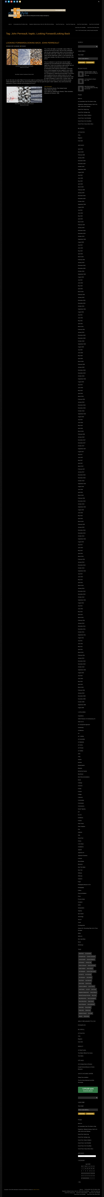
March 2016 (81, 495)
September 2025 (82, 169)
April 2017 (80, 463)
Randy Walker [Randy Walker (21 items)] (88, 1007)
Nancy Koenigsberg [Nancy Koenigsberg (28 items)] (92, 998)
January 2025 (81, 192)
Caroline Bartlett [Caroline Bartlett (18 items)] (82, 959)
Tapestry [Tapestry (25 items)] (80, 1016)
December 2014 (82, 530)
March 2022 (81, 291)
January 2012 (81, 623)
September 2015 (82, 507)
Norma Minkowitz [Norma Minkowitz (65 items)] (91, 1004)
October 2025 (81, 166)
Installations (81, 846)
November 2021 (82, 303)
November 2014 (82, 533)
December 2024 (82, 195)
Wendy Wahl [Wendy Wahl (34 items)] (86, 1016)
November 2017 (82, 443)
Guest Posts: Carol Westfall (94, 24)
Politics (79, 890)
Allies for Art (81, 721)
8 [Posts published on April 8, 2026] (85, 1170)
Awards (79, 759)
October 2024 (81, 201)
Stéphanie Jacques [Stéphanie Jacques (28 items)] (83, 1013)
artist (79, 753)
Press (79, 896)
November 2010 (82, 664)
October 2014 (81, 536)
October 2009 (81, 701)
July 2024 (80, 210)
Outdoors (80, 878)
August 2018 (81, 416)
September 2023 (82, 239)
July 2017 (80, 454)
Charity (79, 788)
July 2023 (80, 245)
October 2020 (81, 341)
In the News (81, 843)
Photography (81, 887)
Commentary (81, 800)
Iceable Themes (36, 1189)
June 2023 (80, 248)
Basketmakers (81, 765)
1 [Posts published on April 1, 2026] (85, 1168)
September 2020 (82, 344)
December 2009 (82, 696)
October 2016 (81, 480)
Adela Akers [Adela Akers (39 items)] (81, 953)
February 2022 (81, 294)
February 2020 (81, 364)
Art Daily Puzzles (82, 1050)
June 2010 (80, 678)
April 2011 (80, 649)
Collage (80, 794)
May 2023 (80, 250)
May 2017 (80, 460)
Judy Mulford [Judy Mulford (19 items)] (89, 977)
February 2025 (81, 189)
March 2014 (81, 556)
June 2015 (80, 512)
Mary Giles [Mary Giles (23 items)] (94, 995)
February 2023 (81, 259)
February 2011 (81, 655)
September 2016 (82, 483)
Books (79, 779)
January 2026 (81, 157)
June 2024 (80, 213)
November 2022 (82, 268)
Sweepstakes (81, 907)
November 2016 (82, 477)
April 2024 (80, 218)
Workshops (80, 945)
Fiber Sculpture (81, 826)
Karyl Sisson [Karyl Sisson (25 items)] (81, 980)
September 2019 (82, 378)
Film (79, 829)
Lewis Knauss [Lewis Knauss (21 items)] (81, 989)
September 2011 (82, 635)
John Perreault (48, 86)
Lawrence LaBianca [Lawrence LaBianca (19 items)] (83, 986)
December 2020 (82, 335)
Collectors (80, 797)
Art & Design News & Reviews (85, 1064)
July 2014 (80, 544)
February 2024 (81, 224)
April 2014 (80, 553)
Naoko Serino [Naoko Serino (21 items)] (91, 1001)
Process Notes (81, 899)
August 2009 (81, 707)
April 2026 (80, 149)
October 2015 (81, 504)
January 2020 (81, 367)
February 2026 (81, 154)
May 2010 (80, 681)
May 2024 (80, 216)
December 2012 (82, 591)
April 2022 (80, 288)
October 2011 (81, 632)
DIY (79, 811)
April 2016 (80, 492)
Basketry (80, 768)
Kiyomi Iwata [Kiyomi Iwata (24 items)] (81, 983)
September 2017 (82, 448)
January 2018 (81, 437)
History (79, 841)
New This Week (81, 867)
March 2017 (81, 466)
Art (78, 733)
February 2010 (81, 690)
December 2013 (82, 565)
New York (80, 870)
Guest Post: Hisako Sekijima (82, 24)
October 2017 (81, 445)
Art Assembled (81, 739)
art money (80, 745)
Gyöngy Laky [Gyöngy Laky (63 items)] (88, 962)
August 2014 (81, 541)
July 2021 (80, 314)
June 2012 (80, 608)
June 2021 (80, 317)
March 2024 (81, 221)
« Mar (79, 1182)
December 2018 (82, 405)
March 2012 (81, 617)
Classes (80, 791)
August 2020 (81, 346)
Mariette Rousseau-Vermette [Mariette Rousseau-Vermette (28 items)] (84, 995)
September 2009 (82, 704)
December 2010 (82, 661)
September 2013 (82, 571)
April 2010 (80, 684)
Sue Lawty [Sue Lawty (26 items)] (90, 1013)
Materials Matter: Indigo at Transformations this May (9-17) (91, 73)
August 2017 (81, 451)
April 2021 (80, 323)
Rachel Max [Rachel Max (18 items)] (81, 1007)
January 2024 (81, 227)
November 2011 (82, 629)
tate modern (81, 913)
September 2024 (82, 204)
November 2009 (82, 699)
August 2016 (81, 486)
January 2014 (81, 562)
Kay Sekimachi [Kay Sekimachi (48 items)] (88, 980)
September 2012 (82, 600)
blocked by (88, 1089)
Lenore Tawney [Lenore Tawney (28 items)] (91, 986)
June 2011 (80, 643)
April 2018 (80, 428)
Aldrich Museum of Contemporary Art (86, 718)
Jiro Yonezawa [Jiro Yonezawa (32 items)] (88, 974)
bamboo (80, 762)
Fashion (80, 820)
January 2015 (81, 527)
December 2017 (82, 440)
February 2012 (81, 620)
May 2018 (80, 425)
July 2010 (80, 675)
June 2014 (80, 547)
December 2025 (82, 160)
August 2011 (81, 637)
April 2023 (80, 253)
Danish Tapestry (82, 809)
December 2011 (82, 626)
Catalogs (80, 782)
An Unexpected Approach (84, 724)
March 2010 (81, 687)
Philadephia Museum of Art (84, 884)
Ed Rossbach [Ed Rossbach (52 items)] (81, 962)
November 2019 (82, 373)
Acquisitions (81, 715)
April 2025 (80, 184)
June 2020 (80, 352)
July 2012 (80, 605)
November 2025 (82, 163)
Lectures (80, 858)
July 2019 (80, 384)
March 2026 (81, 152)
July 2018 (80, 419)
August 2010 (81, 672)
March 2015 (81, 521)
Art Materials (81, 742)
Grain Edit (80, 140)
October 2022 (81, 271)
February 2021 (81, 329)
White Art (80, 936)
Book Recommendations (84, 777)
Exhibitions (80, 817)
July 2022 (80, 280)
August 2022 (81, 277)
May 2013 (80, 579)
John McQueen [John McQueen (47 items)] (82, 977)
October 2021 (81, 306)
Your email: (81, 54)
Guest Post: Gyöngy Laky (70, 24)
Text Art (79, 919)
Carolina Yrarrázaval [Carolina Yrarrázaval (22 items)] (91, 956)
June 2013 (80, 576)
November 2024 (82, 198)
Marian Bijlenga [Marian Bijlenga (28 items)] (93, 992)
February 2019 (81, 399)
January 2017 (81, 472)
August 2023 (81, 242)
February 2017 (81, 469)
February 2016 (81, 498)
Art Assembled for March (90, 79)
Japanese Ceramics (82, 855)
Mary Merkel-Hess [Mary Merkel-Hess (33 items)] (82, 998)
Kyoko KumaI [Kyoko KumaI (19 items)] (88, 983)
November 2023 (82, 233)
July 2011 (80, 640)
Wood (79, 942)
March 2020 (81, 361)
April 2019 (80, 393)
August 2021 (81, 312)
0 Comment (23, 46)
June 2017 (80, 457)
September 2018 (82, 413)
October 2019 (81, 376)
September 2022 (82, 274)
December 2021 (82, 300)
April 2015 (80, 518)
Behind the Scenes (82, 771)
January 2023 (81, 262)
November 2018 (82, 408)
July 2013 (80, 573)
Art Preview (80, 747)
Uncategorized (81, 925)
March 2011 (81, 652)
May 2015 (80, 515)
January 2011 (81, 658)
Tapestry (80, 910)
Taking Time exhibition (83, 1077)
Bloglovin (80, 138)
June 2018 (80, 422)
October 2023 (81, 236)
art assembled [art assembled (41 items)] (88, 953)
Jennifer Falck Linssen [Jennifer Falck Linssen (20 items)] (91, 971)
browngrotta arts (82, 1025)
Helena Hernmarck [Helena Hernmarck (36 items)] (91, 965)
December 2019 (82, 370)
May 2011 (80, 646)
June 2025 (80, 178)
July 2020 (80, 349)
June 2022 (80, 282)
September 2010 (82, 669)
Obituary (80, 873)
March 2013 (81, 585)
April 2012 (80, 614)
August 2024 (81, 207)
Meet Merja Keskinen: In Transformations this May (91, 87)
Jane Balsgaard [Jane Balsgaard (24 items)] (82, 971)
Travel (79, 922)
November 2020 (82, 338)
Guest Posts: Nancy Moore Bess (93, 27)
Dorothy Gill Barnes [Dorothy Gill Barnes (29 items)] (91, 959)
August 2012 (81, 603)
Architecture (81, 730)
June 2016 (80, 489)
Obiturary (80, 875)
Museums (80, 864)
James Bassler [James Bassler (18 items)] (90, 968)
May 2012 (80, 611)
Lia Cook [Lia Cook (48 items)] (88, 989)
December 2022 (82, 265)
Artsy (79, 135)
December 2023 (82, 230)
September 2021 (82, 309)
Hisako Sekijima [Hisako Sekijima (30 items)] (82, 968)
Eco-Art (79, 814)
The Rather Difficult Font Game (85, 1053)
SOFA (79, 905)
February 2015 (81, 524)
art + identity (81, 736)
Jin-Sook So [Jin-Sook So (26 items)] (81, 974)
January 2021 (81, 332)
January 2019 (81, 402)
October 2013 (81, 568)
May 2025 (80, 181)
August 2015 (81, 509)
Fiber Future (81, 823)
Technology (80, 916)
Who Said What (81, 939)
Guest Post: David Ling (60, 24)
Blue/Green (80, 774)
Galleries (80, 832)
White (79, 933)
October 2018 (81, 410)
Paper (79, 881)
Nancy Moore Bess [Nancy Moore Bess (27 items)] (82, 1001)
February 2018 (81, 434)
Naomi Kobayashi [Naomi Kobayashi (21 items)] (82, 1004)
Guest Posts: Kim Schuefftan (80, 27)
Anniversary (81, 727)
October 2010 (81, 667)
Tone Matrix (80, 1056)
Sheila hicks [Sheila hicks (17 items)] (87, 1010)
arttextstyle (17, 46)
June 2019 (80, 387)
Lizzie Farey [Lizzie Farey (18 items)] (93, 989)
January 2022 (81, 297)
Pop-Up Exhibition (82, 893)
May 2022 (80, 285)
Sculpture (80, 902)
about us (10, 24)
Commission (81, 803)
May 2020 (80, 355)
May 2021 (80, 320)
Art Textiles (80, 750)
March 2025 (81, 186)
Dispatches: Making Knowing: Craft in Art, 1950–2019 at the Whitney (41, 24)
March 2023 (81, 256)
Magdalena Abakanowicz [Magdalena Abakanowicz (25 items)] (84, 992)
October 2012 (81, 597)
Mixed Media (81, 861)
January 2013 (81, 588)
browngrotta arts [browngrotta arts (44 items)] (82, 956)
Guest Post (80, 838)
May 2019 (80, 390)
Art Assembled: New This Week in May (21, 24)
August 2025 (81, 172)
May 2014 (80, 550)
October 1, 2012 (10, 46)
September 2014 (82, 539)
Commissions (81, 806)
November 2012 (82, 594)
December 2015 (82, 501)
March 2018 (81, 431)
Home (77, 30)
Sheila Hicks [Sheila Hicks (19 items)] (81, 1010)
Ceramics (80, 785)
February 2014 (81, 559)
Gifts (79, 835)
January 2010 (81, 693)
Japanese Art (81, 852)
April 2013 (80, 582)
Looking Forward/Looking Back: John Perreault (32, 43)
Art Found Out (81, 132)
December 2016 (82, 475)
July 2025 (80, 175)
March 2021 (81, 326)
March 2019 (81, 396)
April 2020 (80, 358)
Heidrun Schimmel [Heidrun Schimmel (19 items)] (82, 965)
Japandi (80, 849)
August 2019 (81, 381)
